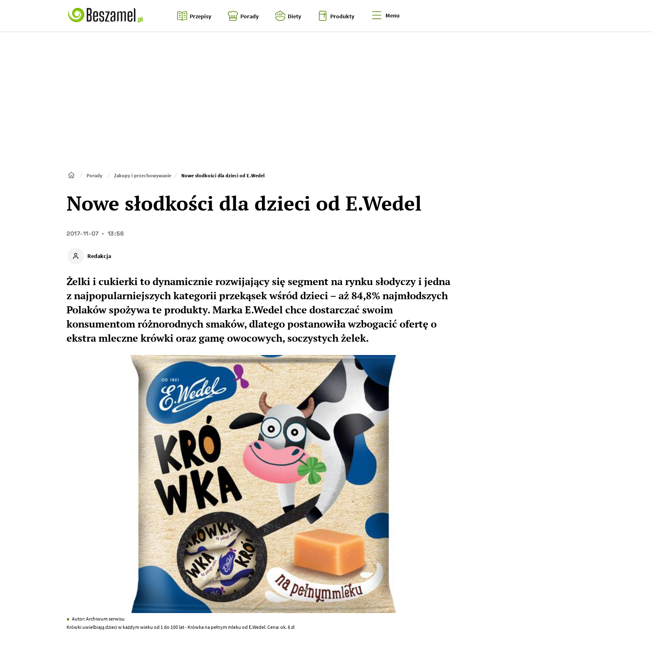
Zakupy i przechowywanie (142, 175)
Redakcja (99, 256)
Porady (94, 175)
